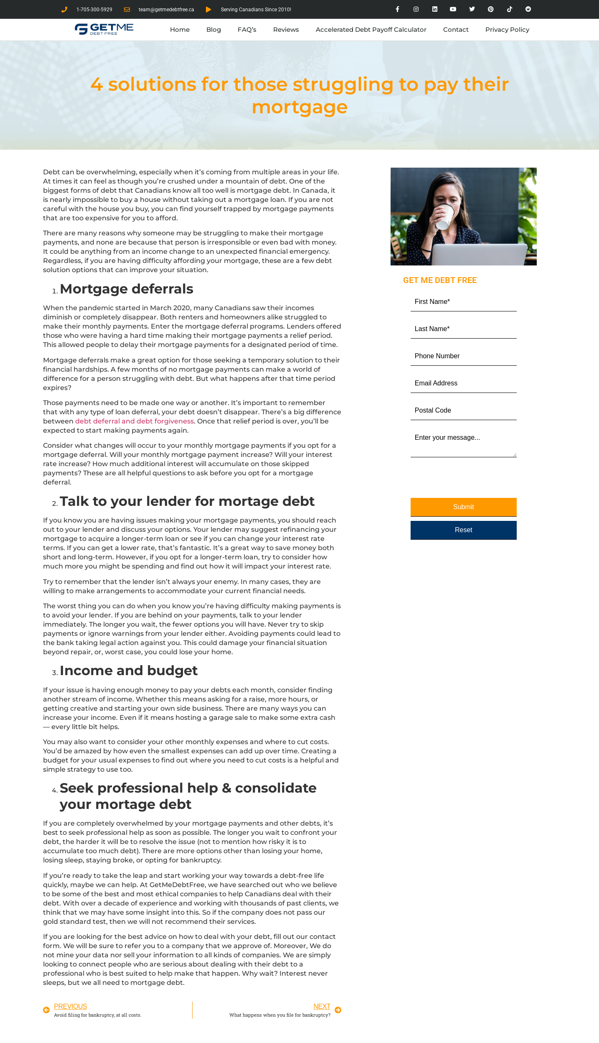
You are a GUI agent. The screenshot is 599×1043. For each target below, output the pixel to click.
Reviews (286, 29)
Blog (213, 29)
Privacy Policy (507, 29)
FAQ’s (247, 29)
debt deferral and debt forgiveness (134, 421)
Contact (456, 29)
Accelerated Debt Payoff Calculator (371, 29)
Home (180, 29)
